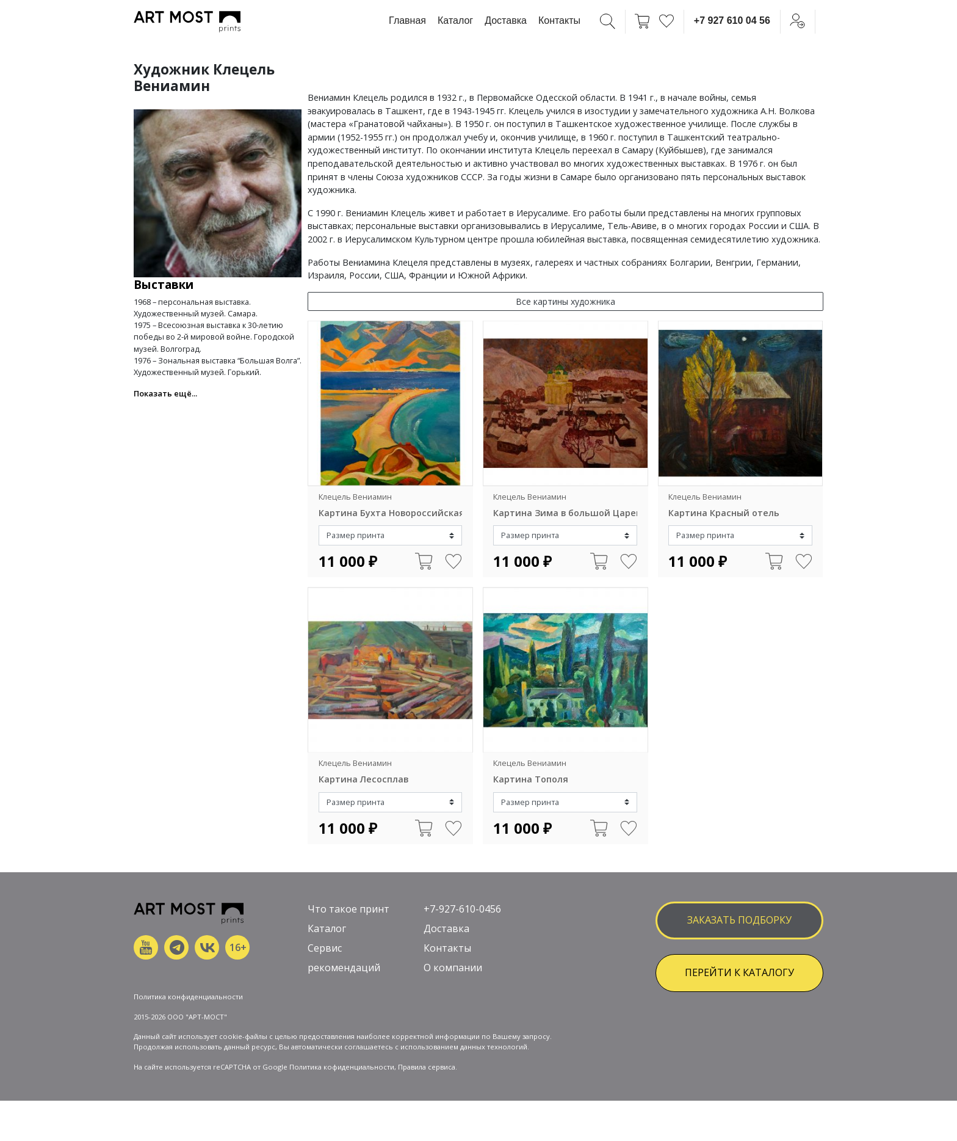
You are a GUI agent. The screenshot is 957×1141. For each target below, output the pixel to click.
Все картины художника (565, 301)
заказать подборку (739, 920)
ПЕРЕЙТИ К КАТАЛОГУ (739, 972)
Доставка (506, 20)
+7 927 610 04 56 (732, 20)
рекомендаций (344, 967)
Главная (407, 20)
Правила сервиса (426, 1066)
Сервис (325, 948)
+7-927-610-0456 (462, 909)
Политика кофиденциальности (341, 1066)
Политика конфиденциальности (188, 996)
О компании (453, 967)
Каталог (455, 20)
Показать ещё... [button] (165, 393)
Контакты (559, 20)
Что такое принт (348, 909)
